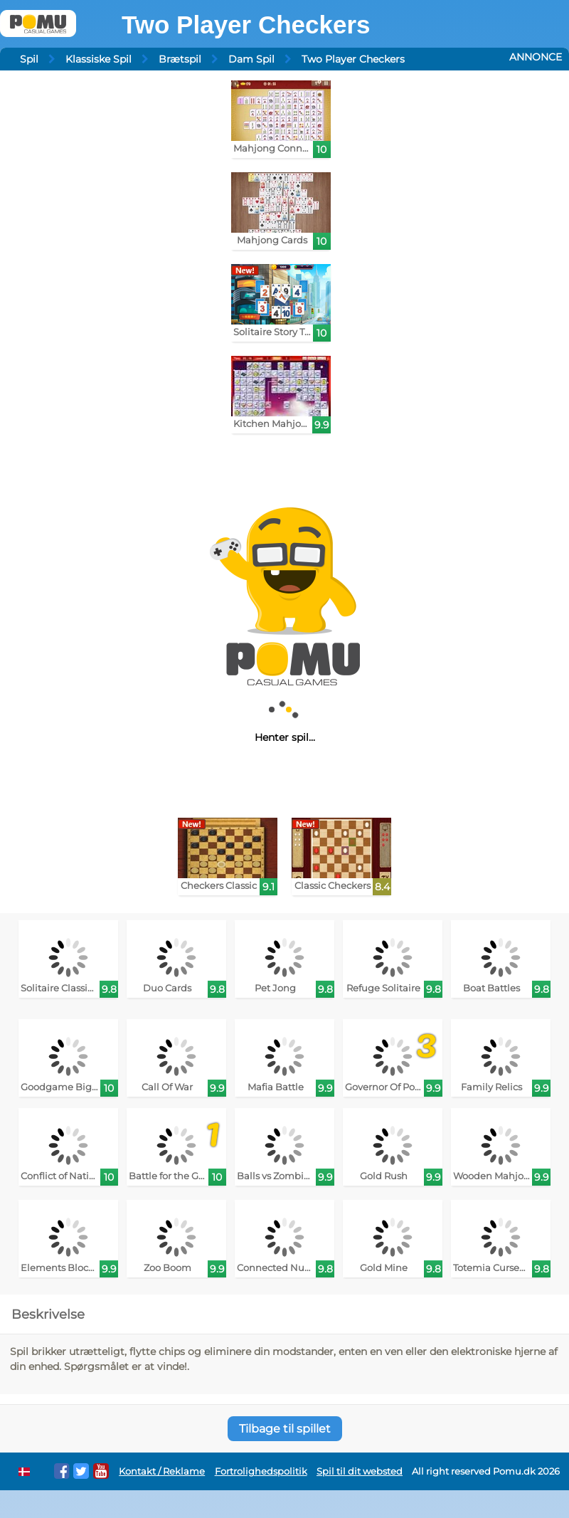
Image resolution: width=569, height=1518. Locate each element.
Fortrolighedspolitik (261, 1471)
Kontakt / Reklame (162, 1471)
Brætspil (180, 59)
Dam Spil (251, 59)
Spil (29, 59)
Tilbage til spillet (285, 1428)
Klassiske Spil (98, 59)
